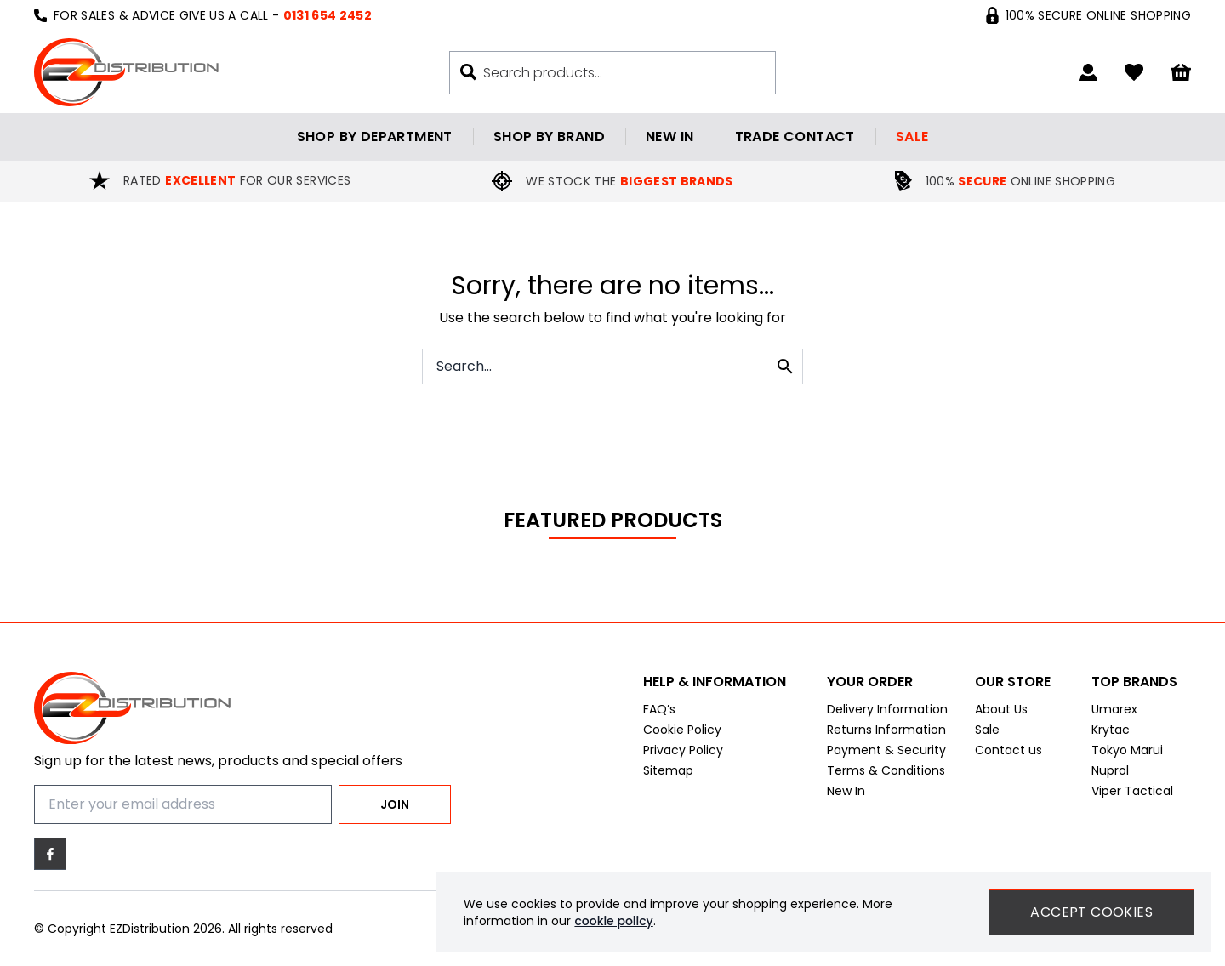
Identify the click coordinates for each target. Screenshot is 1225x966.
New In (846, 795)
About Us (1001, 714)
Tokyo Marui (1127, 755)
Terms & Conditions (886, 775)
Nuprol (1110, 775)
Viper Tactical (1132, 795)
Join (394, 804)
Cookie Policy (682, 734)
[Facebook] (50, 853)
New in (669, 136)
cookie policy (613, 920)
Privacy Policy (683, 755)
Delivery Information (887, 714)
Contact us (1008, 755)
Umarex (1114, 714)
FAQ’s (659, 714)
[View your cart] (1181, 73)
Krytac (1110, 734)
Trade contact (795, 136)
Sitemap (668, 775)
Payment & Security (886, 755)
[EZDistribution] (126, 72)
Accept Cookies (1091, 912)
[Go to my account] (1088, 72)
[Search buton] (468, 72)
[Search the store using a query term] (620, 72)
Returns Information (886, 734)
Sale (912, 136)
